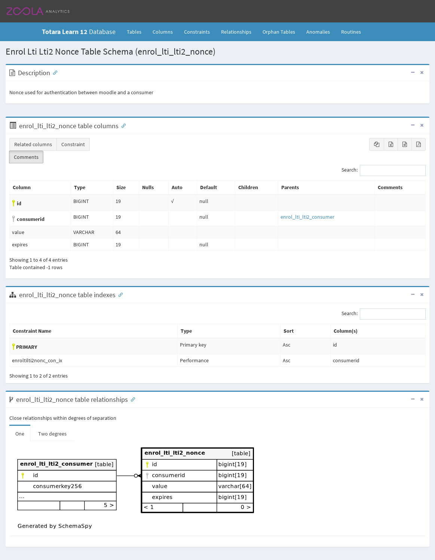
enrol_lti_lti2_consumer (307, 216)
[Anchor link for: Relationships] (131, 399)
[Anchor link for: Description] (53, 72)
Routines (351, 31)
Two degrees (52, 433)
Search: (383, 170)
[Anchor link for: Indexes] (119, 294)
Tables (137, 31)
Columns (163, 31)
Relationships (236, 31)
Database (79, 31)
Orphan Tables (279, 31)
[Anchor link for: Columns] (122, 125)
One (19, 433)
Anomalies (318, 31)
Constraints (197, 31)
